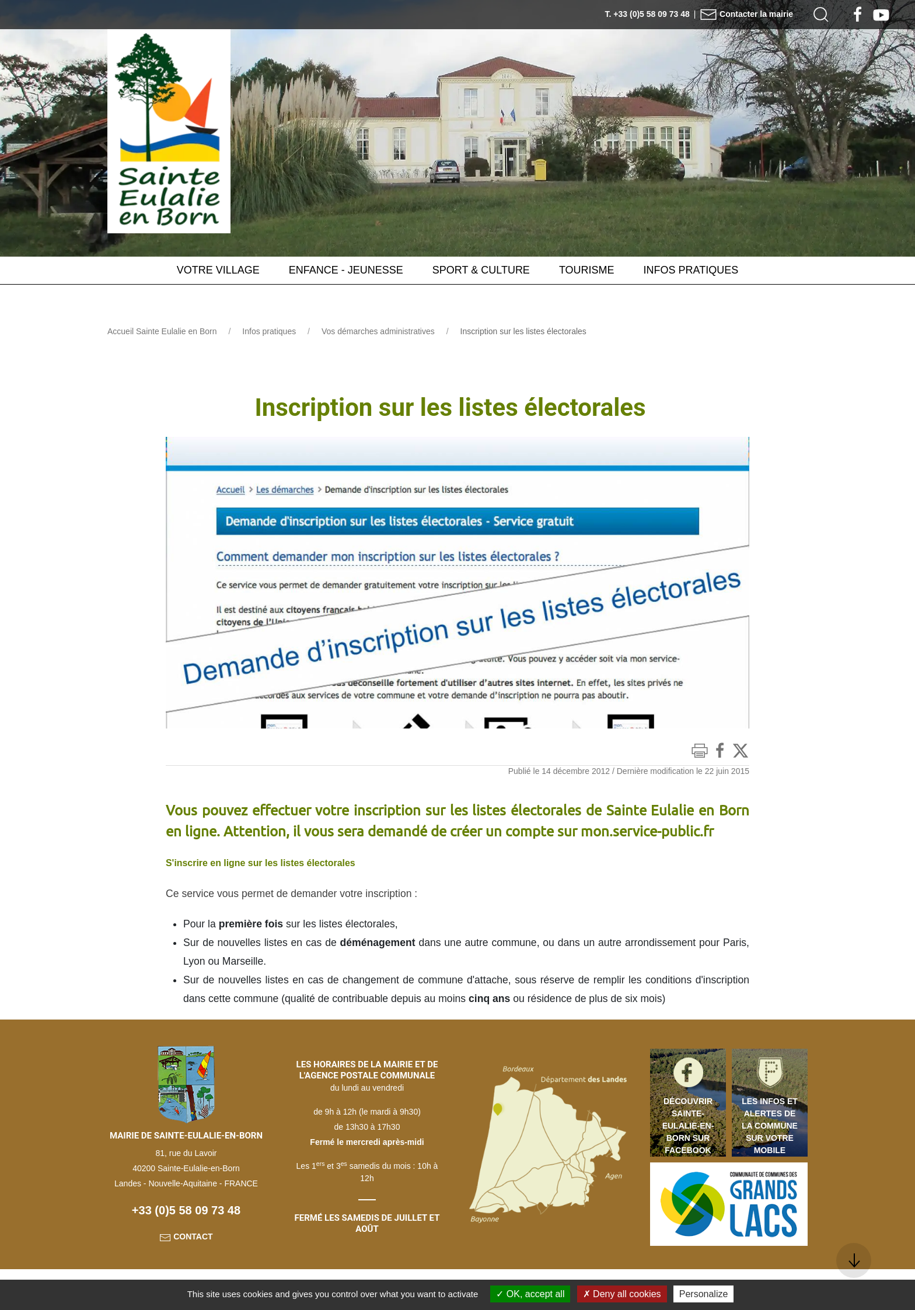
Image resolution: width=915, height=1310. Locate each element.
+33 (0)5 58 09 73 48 (186, 1209)
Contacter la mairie (746, 14)
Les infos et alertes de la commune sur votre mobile (770, 1125)
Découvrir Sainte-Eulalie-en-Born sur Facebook (688, 1125)
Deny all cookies (622, 1294)
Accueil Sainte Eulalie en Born (162, 331)
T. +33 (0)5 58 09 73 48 (647, 14)
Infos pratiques (269, 331)
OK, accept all (530, 1294)
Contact (185, 1236)
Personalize (703, 1294)
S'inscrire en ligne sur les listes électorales (270, 862)
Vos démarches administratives (378, 331)
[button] (821, 14)
